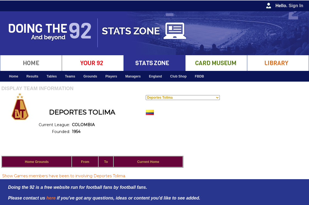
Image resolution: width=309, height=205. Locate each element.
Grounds (90, 76)
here (51, 198)
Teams (70, 76)
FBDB (199, 76)
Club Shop (178, 76)
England (155, 76)
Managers (133, 76)
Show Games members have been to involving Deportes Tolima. (64, 175)
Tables (52, 76)
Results (32, 76)
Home (13, 76)
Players (111, 76)
